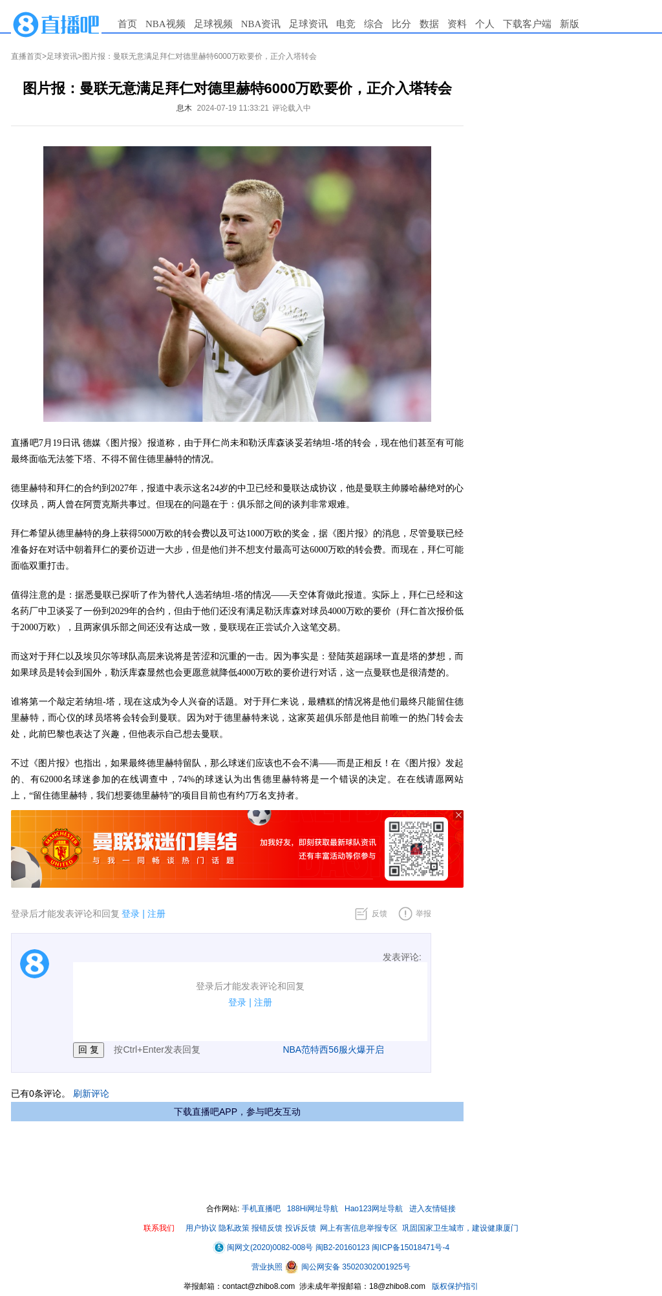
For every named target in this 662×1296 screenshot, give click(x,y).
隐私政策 (234, 1228)
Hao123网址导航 (374, 1208)
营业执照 (267, 1266)
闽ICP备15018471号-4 (410, 1247)
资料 (457, 24)
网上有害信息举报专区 (359, 1228)
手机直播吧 (261, 1208)
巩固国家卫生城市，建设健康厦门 (460, 1228)
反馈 (379, 913)
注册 (156, 913)
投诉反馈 (300, 1228)
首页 (127, 24)
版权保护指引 (454, 1286)
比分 (401, 24)
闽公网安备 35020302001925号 (348, 1266)
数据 (429, 24)
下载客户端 (527, 24)
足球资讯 (308, 24)
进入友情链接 (432, 1208)
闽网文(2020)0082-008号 (263, 1247)
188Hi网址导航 (312, 1208)
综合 (373, 24)
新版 (569, 24)
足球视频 (213, 24)
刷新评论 (91, 1093)
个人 (485, 24)
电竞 (346, 24)
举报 (423, 913)
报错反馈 (267, 1228)
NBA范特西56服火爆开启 (333, 1049)
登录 (131, 913)
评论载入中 (291, 108)
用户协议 (201, 1228)
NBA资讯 (261, 24)
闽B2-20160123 (342, 1247)
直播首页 (26, 56)
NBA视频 (165, 24)
